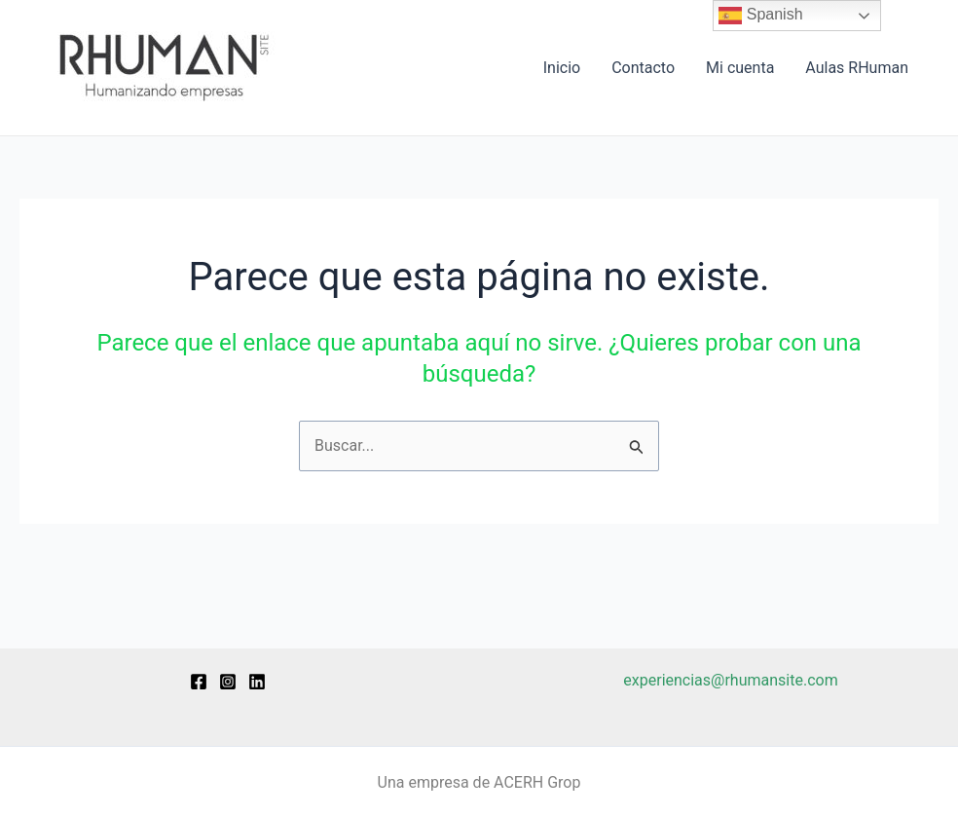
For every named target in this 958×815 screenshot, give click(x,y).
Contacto (643, 67)
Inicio (561, 67)
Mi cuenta (740, 67)
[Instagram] (228, 681)
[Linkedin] (257, 681)
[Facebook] (198, 681)
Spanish (760, 15)
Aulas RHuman (856, 67)
